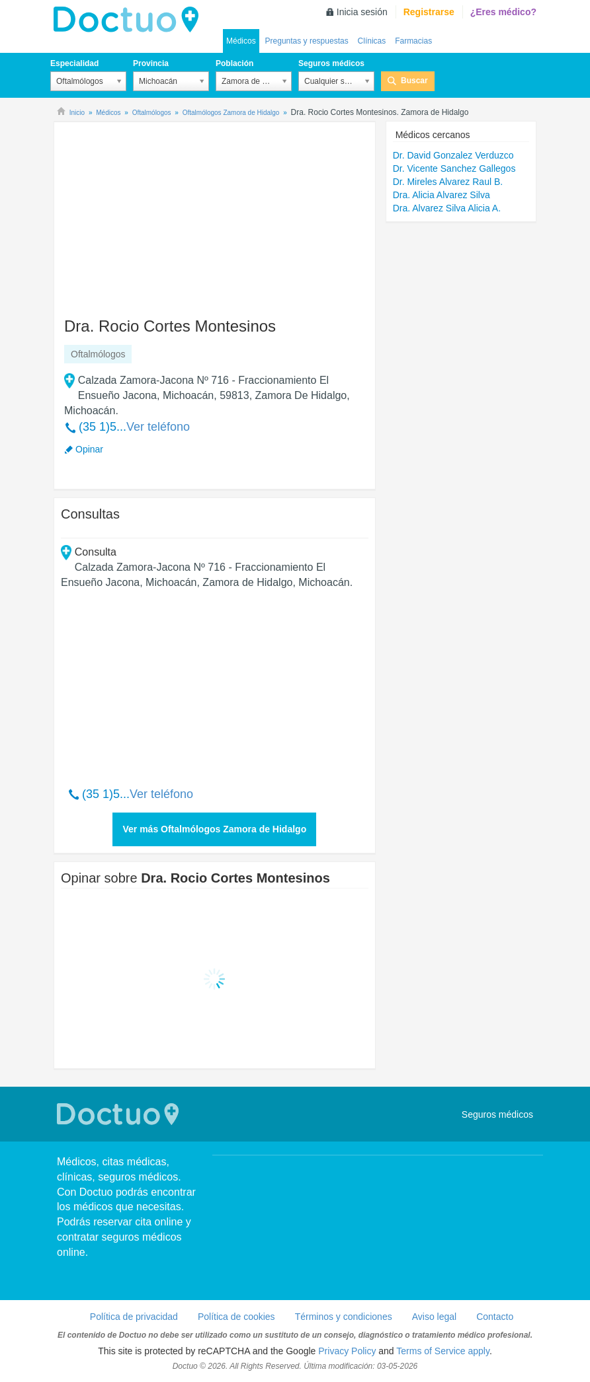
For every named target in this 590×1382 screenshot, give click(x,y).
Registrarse (428, 12)
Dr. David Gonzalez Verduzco (453, 155)
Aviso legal (434, 1316)
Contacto (494, 1316)
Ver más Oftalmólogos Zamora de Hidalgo (214, 829)
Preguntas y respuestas (307, 41)
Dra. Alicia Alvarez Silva (441, 195)
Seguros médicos (331, 63)
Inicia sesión (362, 12)
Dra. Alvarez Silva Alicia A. (447, 208)
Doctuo (130, 20)
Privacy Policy (347, 1351)
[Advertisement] (162, 213)
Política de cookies (236, 1316)
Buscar (414, 80)
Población (234, 63)
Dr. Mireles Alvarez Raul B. (448, 181)
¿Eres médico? (503, 12)
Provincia (151, 63)
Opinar (89, 449)
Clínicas (372, 41)
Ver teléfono (158, 426)
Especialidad (74, 63)
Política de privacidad (134, 1316)
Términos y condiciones (343, 1316)
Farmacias (413, 41)
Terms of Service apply (442, 1351)
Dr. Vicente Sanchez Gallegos (454, 168)
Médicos (241, 41)
